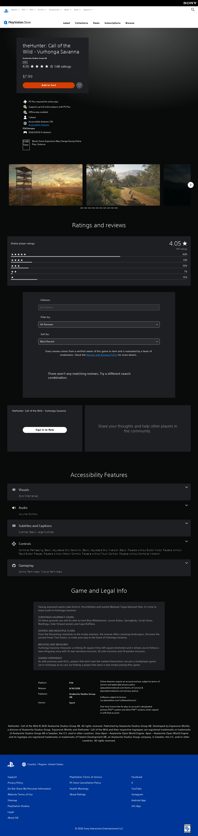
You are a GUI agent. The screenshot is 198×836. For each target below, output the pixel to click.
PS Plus (41, 9)
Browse (130, 19)
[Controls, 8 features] (99, 544)
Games (14, 9)
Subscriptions (113, 19)
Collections (81, 19)
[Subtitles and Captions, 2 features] (99, 524)
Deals (96, 19)
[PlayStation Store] (18, 19)
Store (76, 9)
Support (86, 9)
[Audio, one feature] (99, 506)
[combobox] (99, 304)
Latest (66, 19)
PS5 (23, 9)
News (66, 9)
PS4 (31, 9)
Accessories (54, 9)
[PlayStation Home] (6, 9)
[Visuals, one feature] (99, 488)
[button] (39, 121)
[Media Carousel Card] (45, 181)
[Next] (191, 182)
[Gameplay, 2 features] (99, 564)
